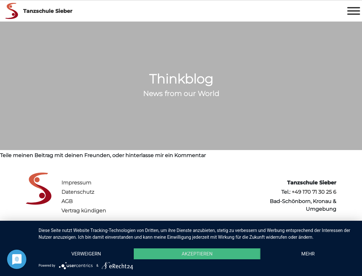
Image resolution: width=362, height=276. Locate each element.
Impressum (76, 183)
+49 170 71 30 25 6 (314, 192)
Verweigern (86, 254)
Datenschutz (77, 192)
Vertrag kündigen (83, 211)
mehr (308, 254)
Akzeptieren (197, 254)
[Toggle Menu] (353, 11)
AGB (67, 201)
